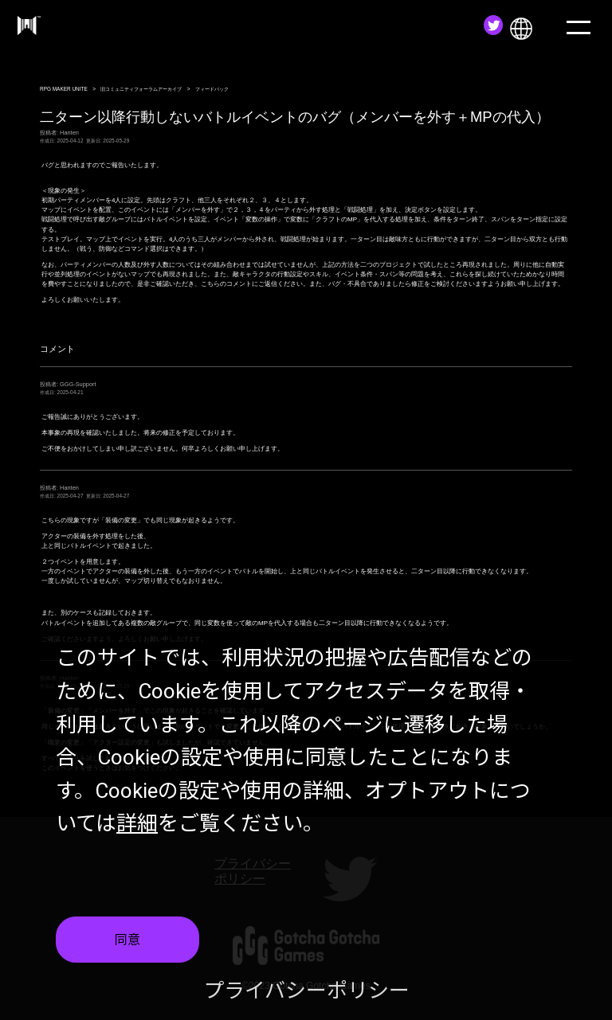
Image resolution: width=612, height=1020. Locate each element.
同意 (127, 941)
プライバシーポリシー (306, 992)
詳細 (137, 825)
